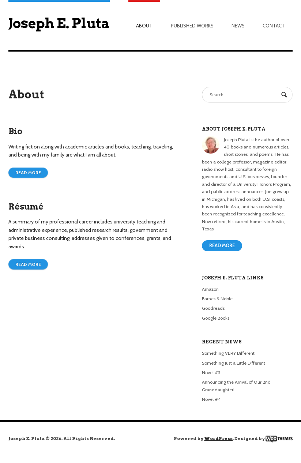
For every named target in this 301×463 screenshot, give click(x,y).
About (144, 26)
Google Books (215, 318)
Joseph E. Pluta (59, 23)
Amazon (210, 289)
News (238, 26)
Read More (222, 245)
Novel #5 (211, 372)
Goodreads (213, 308)
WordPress (218, 438)
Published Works (192, 26)
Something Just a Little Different (233, 363)
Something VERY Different (228, 353)
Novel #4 (211, 399)
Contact (274, 26)
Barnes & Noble (217, 298)
